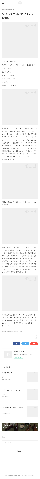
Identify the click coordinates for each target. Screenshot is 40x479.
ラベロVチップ (7, 373)
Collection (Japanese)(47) (8, 331)
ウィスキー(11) (18, 331)
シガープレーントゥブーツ (11, 390)
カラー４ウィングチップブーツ (12, 408)
